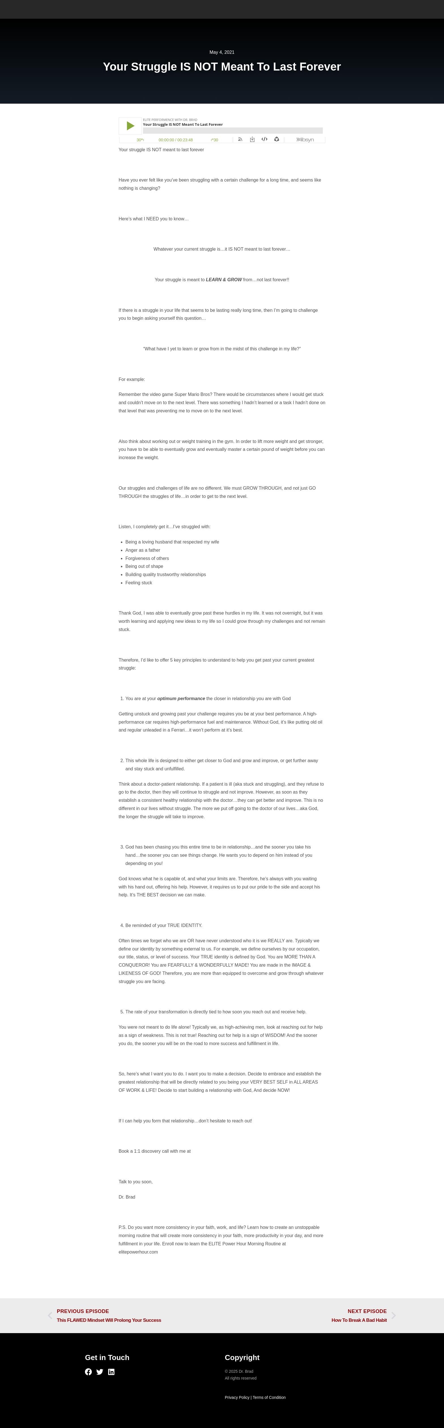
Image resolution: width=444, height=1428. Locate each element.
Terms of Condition (269, 1397)
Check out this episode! (142, 1267)
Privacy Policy (237, 1397)
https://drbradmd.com (213, 1151)
